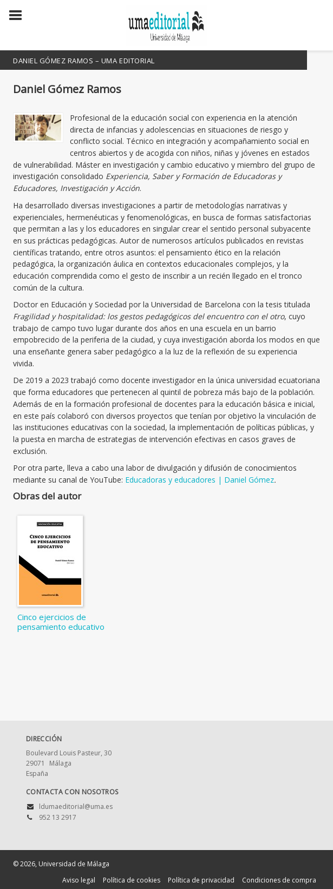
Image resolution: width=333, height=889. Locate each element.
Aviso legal (78, 880)
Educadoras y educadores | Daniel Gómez (199, 480)
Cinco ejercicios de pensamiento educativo (61, 621)
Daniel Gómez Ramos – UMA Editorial (84, 60)
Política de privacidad (201, 880)
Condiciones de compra (279, 880)
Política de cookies (131, 880)
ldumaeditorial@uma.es (76, 806)
